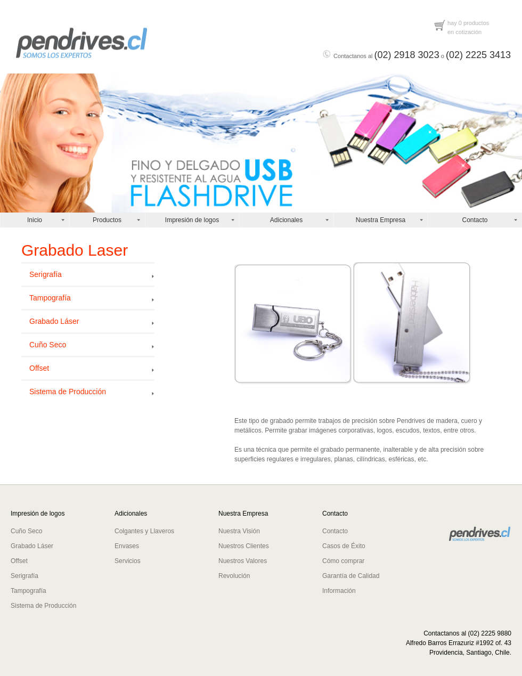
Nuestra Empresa (380, 220)
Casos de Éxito (343, 546)
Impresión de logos (192, 220)
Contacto (474, 220)
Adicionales (286, 220)
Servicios (128, 561)
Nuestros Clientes (243, 546)
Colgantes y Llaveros (144, 531)
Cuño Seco (47, 344)
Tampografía (50, 298)
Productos (107, 220)
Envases (127, 546)
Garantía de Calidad (350, 576)
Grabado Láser (54, 321)
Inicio (34, 220)
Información (339, 590)
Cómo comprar (343, 561)
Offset (39, 368)
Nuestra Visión (239, 531)
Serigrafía (45, 274)
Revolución (234, 576)
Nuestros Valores (242, 561)
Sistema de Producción (67, 391)
